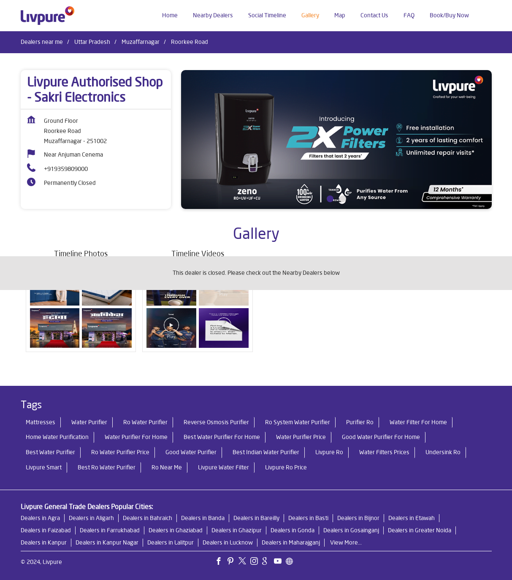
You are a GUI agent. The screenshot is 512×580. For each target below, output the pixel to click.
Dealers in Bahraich (147, 518)
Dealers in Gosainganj (351, 530)
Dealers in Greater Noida (419, 530)
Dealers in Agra (40, 518)
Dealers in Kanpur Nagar (107, 542)
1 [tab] (330, 198)
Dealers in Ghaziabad (176, 530)
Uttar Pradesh (92, 42)
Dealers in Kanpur (44, 542)
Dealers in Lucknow (228, 542)
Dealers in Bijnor (358, 518)
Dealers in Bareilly (256, 518)
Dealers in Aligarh (91, 518)
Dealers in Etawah (411, 518)
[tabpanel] (336, 139)
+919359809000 (66, 169)
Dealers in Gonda (292, 530)
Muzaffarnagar (141, 42)
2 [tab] (342, 198)
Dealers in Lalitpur (170, 542)
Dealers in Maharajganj (291, 542)
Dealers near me (42, 42)
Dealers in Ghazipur (236, 530)
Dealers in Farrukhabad (110, 530)
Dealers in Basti (308, 518)
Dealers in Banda (203, 518)
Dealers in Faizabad (46, 530)
